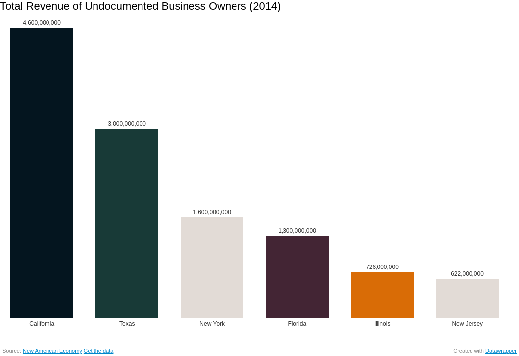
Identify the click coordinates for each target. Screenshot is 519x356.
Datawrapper (501, 351)
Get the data (99, 351)
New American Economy (52, 351)
